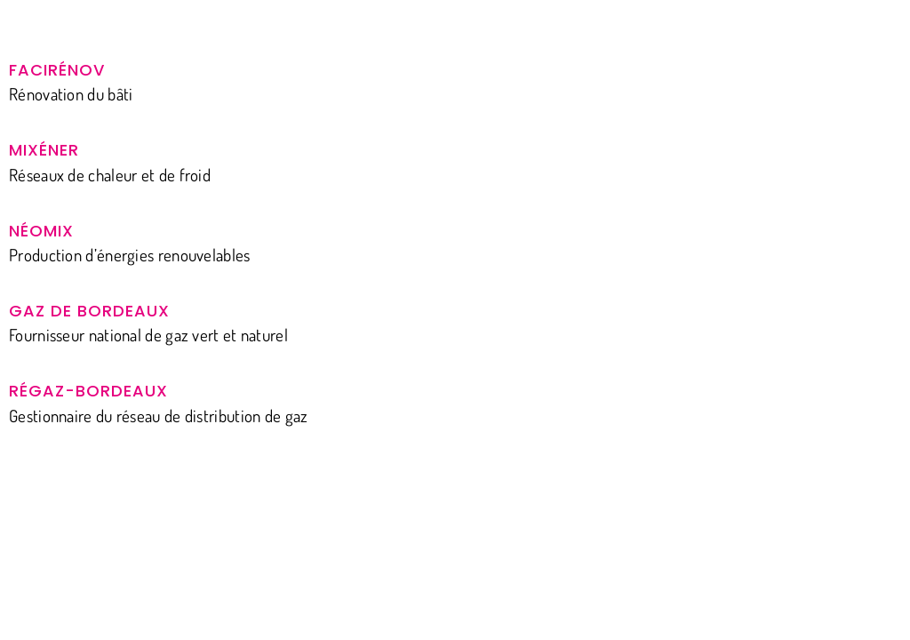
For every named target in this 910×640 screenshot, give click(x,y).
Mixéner (44, 150)
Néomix (41, 231)
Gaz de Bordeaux (89, 311)
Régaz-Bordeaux (88, 391)
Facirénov (57, 70)
